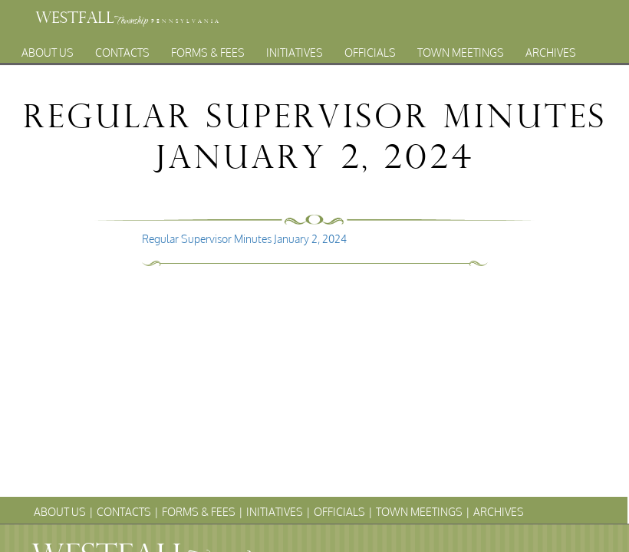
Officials (370, 48)
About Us (47, 48)
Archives (550, 48)
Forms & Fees (208, 48)
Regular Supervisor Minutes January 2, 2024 (244, 238)
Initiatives (294, 48)
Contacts (122, 48)
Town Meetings (460, 48)
